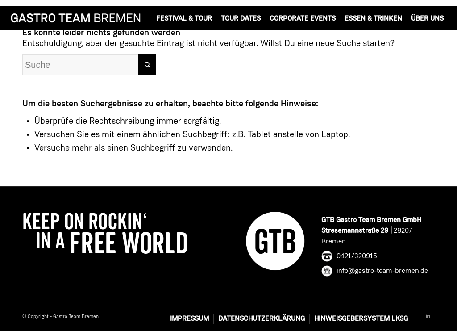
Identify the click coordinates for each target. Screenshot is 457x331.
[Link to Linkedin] (428, 316)
